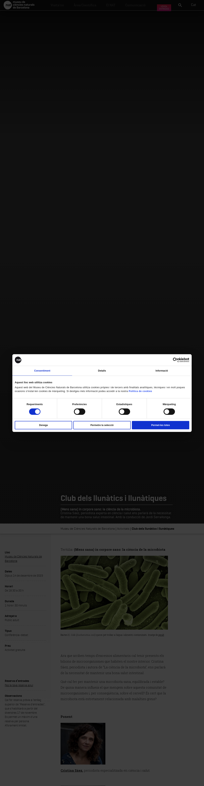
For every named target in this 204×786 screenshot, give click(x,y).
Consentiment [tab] (42, 370)
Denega (43, 425)
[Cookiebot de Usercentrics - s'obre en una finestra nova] (171, 360)
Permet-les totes (160, 425)
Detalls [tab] (102, 370)
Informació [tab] (162, 370)
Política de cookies (140, 391)
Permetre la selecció (102, 425)
